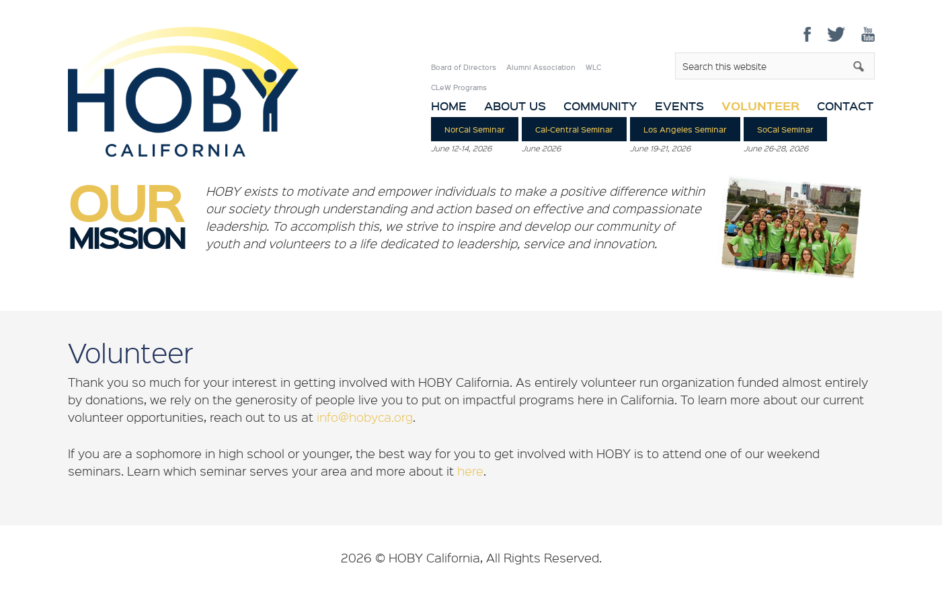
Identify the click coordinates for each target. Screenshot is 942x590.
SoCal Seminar (785, 129)
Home (449, 106)
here (470, 471)
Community (600, 106)
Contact (845, 106)
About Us (515, 106)
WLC (593, 67)
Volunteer (760, 105)
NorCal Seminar (474, 129)
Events (679, 106)
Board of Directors (463, 67)
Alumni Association (541, 67)
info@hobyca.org (365, 417)
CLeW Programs (459, 87)
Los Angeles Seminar (685, 129)
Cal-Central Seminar (574, 129)
